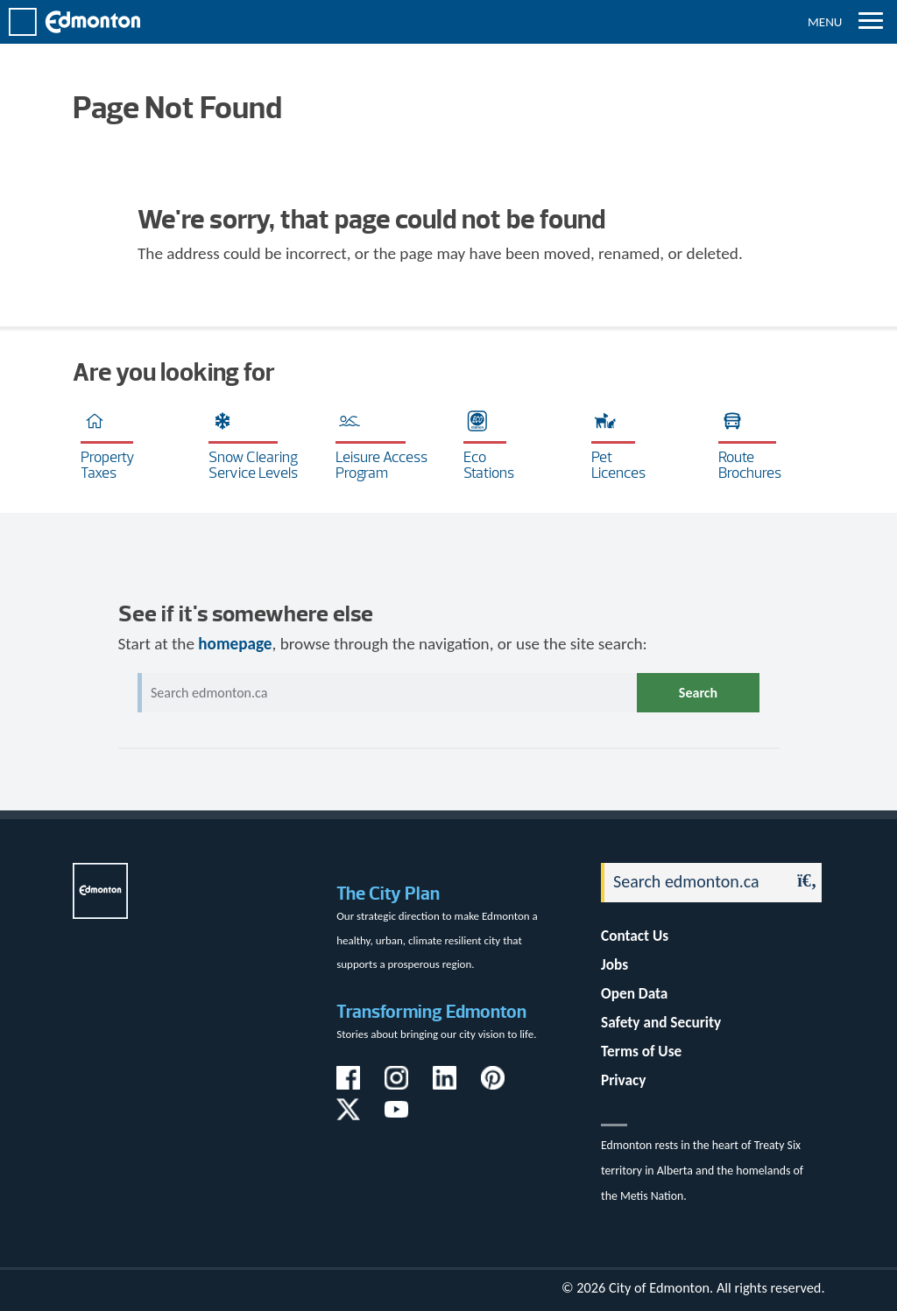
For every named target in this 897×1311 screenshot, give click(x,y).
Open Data (634, 994)
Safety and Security (661, 1022)
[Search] (691, 882)
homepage (235, 644)
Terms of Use (641, 1051)
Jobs (614, 965)
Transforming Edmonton (431, 1011)
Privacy (623, 1080)
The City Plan (388, 893)
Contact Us (634, 936)
